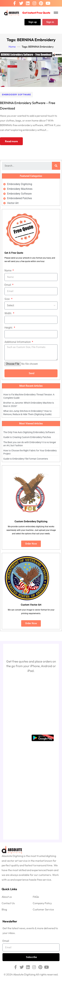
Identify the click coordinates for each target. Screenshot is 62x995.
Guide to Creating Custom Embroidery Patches (27, 437)
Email (8, 284)
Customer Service (43, 909)
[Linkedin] (28, 3)
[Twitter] (21, 3)
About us (7, 896)
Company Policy (42, 903)
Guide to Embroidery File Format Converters (25, 458)
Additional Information (17, 342)
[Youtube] (48, 3)
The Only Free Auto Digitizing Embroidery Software (29, 432)
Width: (8, 313)
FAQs (36, 896)
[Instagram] (34, 3)
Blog (4, 909)
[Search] (56, 166)
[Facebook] (14, 3)
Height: (8, 327)
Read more (11, 141)
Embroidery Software (16, 94)
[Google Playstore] (42, 737)
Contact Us (8, 903)
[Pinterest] (41, 3)
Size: (7, 299)
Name (8, 270)
